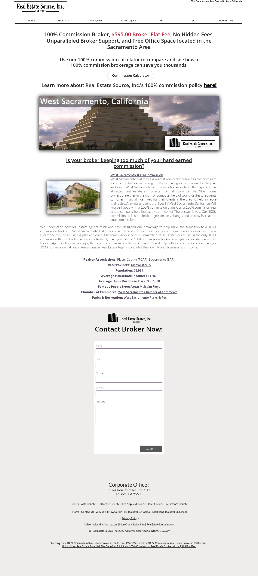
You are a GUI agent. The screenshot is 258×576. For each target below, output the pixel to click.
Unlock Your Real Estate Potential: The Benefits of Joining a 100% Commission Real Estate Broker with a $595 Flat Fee (129, 546)
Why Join (101, 511)
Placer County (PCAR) (132, 259)
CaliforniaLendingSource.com (100, 524)
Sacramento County (176, 504)
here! (210, 85)
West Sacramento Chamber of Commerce (147, 292)
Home (75, 511)
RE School (181, 511)
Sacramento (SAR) (161, 259)
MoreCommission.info (132, 524)
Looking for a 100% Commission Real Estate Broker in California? (88, 543)
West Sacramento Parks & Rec (145, 297)
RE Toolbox (130, 511)
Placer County (155, 504)
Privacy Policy (129, 518)
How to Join (115, 511)
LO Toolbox (144, 511)
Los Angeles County (133, 504)
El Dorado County (108, 504)
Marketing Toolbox (163, 511)
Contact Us (87, 511)
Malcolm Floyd (150, 287)
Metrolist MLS (141, 265)
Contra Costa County (83, 504)
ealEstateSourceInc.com (161, 524)
